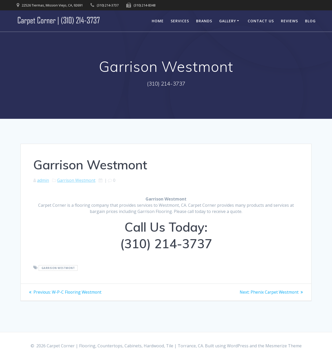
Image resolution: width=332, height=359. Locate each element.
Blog (310, 20)
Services (180, 20)
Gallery (227, 20)
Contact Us (261, 20)
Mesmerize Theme (283, 346)
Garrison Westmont (76, 180)
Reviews (289, 20)
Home (158, 20)
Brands (204, 20)
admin (43, 180)
